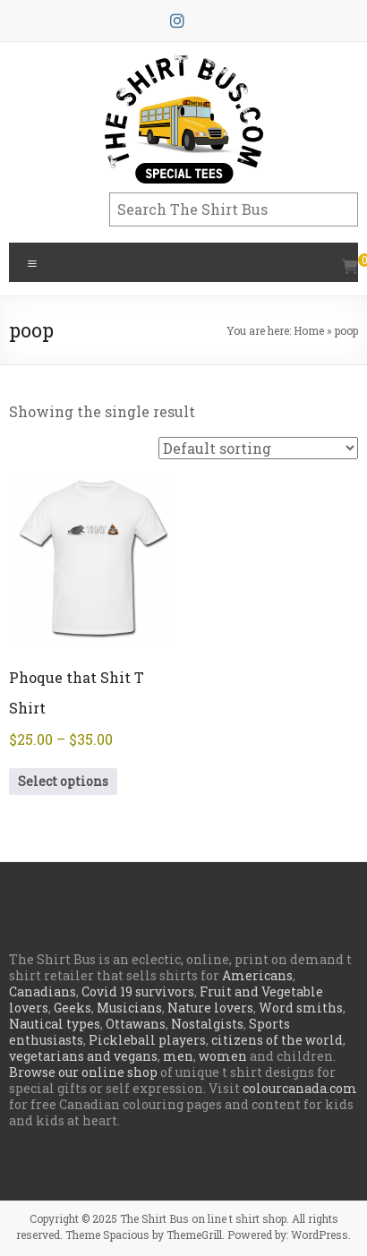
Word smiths (301, 1007)
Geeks (72, 1007)
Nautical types (54, 1023)
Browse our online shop (83, 1072)
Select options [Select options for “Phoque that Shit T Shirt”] (63, 781)
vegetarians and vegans (83, 1055)
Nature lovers (210, 1007)
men (178, 1055)
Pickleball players (147, 1039)
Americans (257, 975)
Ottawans (136, 1023)
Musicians (129, 1007)
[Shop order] (258, 448)
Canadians (42, 991)
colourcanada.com (300, 1088)
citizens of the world (277, 1039)
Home (309, 330)
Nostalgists (207, 1023)
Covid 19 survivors (137, 991)
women (223, 1055)
